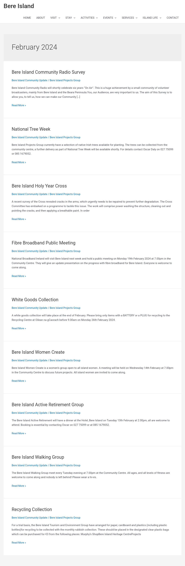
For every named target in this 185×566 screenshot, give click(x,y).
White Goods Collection (36, 300)
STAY (70, 18)
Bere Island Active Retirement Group (49, 404)
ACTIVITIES (89, 18)
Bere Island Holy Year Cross (40, 186)
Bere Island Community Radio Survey (50, 72)
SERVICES (129, 18)
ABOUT (40, 18)
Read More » (19, 105)
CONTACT (173, 18)
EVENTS (109, 18)
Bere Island (19, 6)
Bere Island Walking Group (39, 457)
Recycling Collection (33, 509)
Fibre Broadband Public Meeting (45, 243)
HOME (27, 18)
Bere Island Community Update (30, 81)
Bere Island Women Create (39, 352)
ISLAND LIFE (152, 18)
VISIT (55, 18)
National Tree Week (32, 129)
